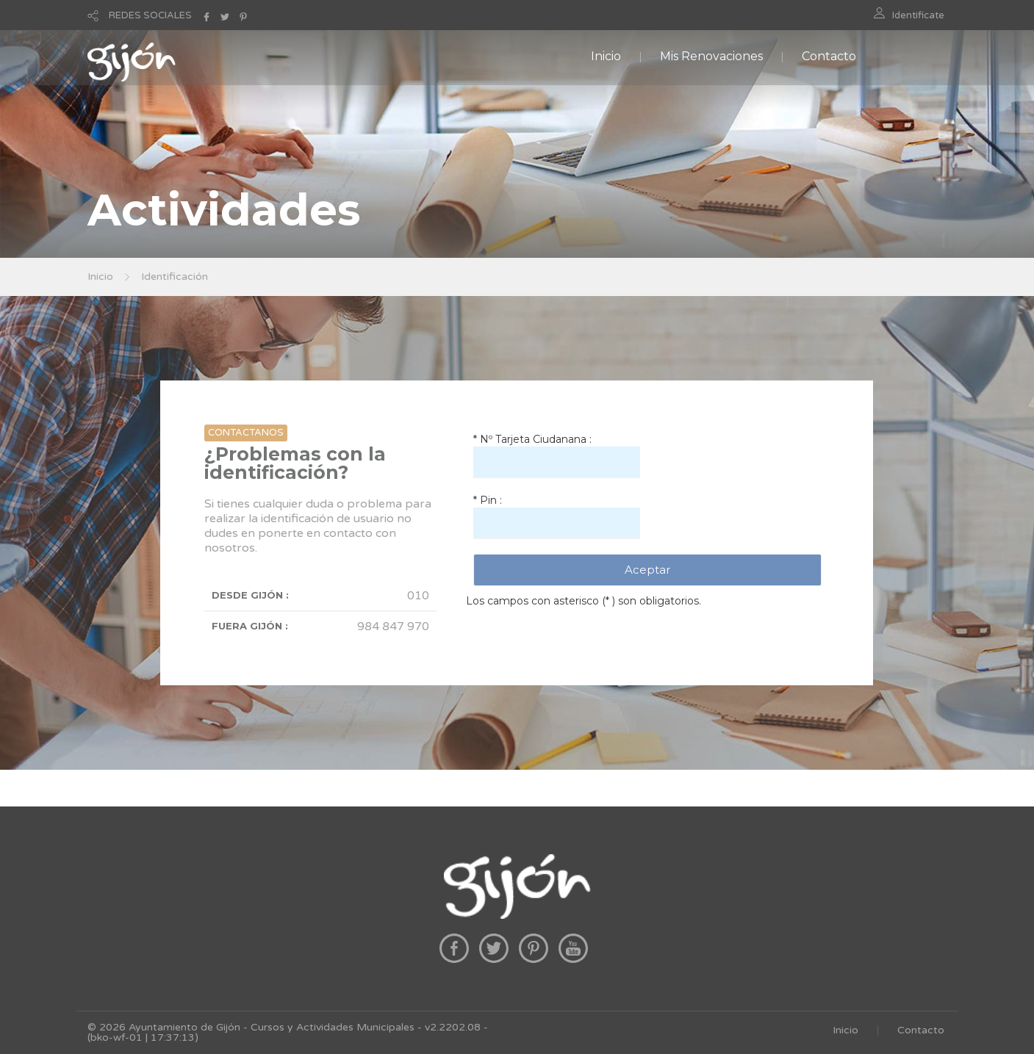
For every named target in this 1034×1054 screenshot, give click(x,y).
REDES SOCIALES (150, 15)
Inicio (606, 56)
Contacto (829, 56)
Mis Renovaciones (711, 56)
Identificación (174, 276)
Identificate (918, 15)
